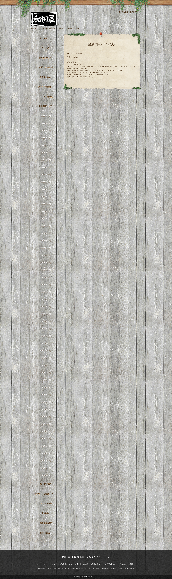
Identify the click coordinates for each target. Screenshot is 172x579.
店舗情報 (45, 513)
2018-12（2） (46, 248)
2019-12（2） (46, 226)
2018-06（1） (46, 270)
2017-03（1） (46, 343)
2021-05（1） (46, 196)
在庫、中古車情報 (46, 67)
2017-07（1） (46, 321)
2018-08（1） (46, 263)
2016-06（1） (46, 402)
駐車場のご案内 (46, 523)
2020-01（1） (46, 218)
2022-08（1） (46, 182)
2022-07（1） (46, 189)
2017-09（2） (46, 307)
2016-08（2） (46, 387)
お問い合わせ (45, 533)
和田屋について (45, 58)
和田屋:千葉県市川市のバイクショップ (86, 557)
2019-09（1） (46, 233)
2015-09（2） (46, 453)
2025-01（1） (46, 138)
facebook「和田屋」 (45, 97)
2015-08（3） (46, 461)
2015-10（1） (46, 446)
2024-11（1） (46, 145)
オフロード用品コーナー (45, 494)
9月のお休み (72, 57)
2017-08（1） (46, 314)
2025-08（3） (46, 123)
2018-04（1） (46, 277)
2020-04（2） (46, 211)
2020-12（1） (46, 204)
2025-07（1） (46, 130)
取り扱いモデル (46, 484)
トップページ (45, 38)
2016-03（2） (46, 417)
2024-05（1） (46, 152)
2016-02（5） (46, 424)
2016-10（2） (46, 373)
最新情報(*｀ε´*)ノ (46, 106)
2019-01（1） (46, 240)
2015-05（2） (46, 475)
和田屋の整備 (45, 77)
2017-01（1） (46, 358)
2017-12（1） (46, 292)
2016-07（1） (46, 395)
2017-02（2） (46, 351)
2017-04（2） (46, 336)
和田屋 (81, 577)
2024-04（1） (46, 160)
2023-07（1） (46, 167)
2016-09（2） (46, 380)
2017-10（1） (46, 299)
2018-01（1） (46, 285)
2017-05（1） (46, 329)
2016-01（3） (46, 431)
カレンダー (46, 48)
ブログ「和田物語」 (46, 87)
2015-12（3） (46, 439)
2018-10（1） (46, 255)
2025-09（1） (46, 116)
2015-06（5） (46, 468)
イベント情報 (46, 503)
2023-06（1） (46, 174)
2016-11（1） (46, 365)
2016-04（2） (46, 409)
